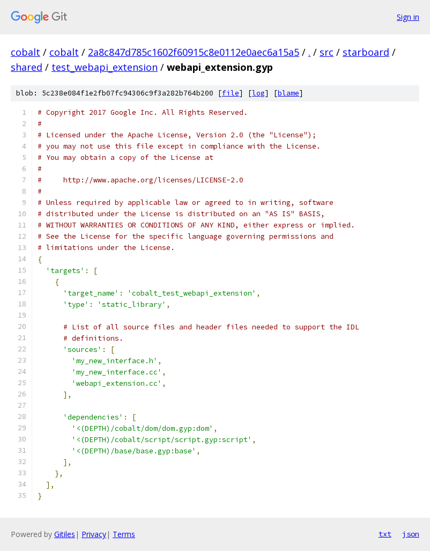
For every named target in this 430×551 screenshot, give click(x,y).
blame (288, 93)
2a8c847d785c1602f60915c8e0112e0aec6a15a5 (193, 52)
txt (385, 534)
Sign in (408, 17)
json (410, 534)
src (326, 52)
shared (26, 67)
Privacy (93, 534)
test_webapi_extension (104, 67)
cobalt (25, 52)
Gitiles (64, 534)
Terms (124, 534)
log (258, 93)
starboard (366, 52)
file (230, 93)
